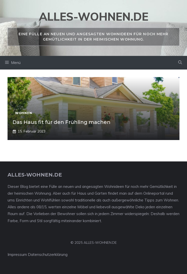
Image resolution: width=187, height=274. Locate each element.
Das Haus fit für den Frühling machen (61, 122)
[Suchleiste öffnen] (180, 63)
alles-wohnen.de (93, 16)
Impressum (17, 254)
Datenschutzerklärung (48, 254)
